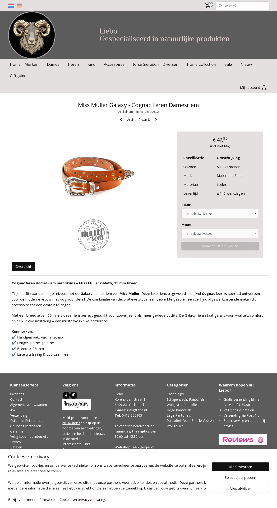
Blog (65, 449)
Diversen (172, 64)
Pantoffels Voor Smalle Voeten (190, 420)
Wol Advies (175, 426)
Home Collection (204, 64)
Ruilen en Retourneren (27, 420)
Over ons (17, 394)
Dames (55, 64)
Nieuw (248, 64)
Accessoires (116, 64)
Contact (16, 399)
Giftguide (20, 75)
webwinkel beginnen (143, 499)
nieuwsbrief (71, 423)
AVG (13, 410)
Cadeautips (175, 394)
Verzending (18, 415)
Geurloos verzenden (25, 426)
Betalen (16, 447)
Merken (33, 64)
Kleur (186, 204)
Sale (231, 64)
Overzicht (23, 266)
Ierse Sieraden (146, 64)
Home (15, 64)
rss (125, 499)
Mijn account (253, 87)
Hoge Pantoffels (179, 410)
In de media (71, 439)
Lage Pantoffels (179, 415)
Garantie (16, 431)
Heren (76, 64)
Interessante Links (76, 444)
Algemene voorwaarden (28, 404)
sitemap (115, 499)
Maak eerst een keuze (220, 246)
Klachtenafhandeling (25, 463)
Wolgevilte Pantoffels (183, 404)
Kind (94, 64)
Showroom (124, 458)
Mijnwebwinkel (184, 499)
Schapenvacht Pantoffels (186, 399)
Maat (186, 224)
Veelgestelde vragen (25, 452)
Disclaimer (18, 458)
